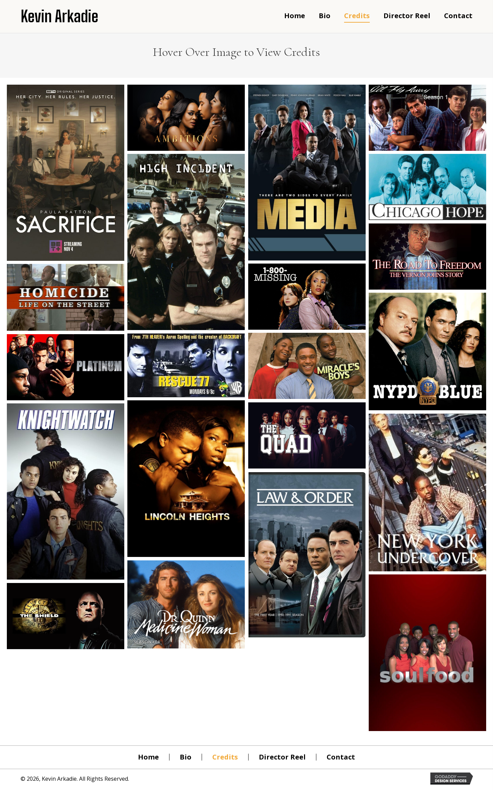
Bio (185, 757)
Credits (225, 757)
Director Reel (282, 757)
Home (148, 757)
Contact (341, 757)
